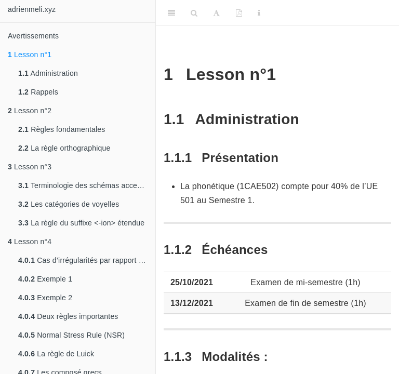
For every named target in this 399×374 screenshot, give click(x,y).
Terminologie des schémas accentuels (86, 185)
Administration (48, 73)
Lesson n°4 (29, 241)
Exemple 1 (45, 279)
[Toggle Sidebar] (171, 13)
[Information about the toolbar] (259, 13)
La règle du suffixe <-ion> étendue (81, 223)
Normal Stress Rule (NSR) (71, 335)
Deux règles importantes (68, 316)
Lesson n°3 (29, 167)
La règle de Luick (56, 354)
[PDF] (239, 13)
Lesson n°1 (29, 54)
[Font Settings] (216, 13)
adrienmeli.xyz (32, 9)
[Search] (194, 13)
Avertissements (33, 36)
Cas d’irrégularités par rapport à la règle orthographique (86, 260)
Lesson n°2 (29, 110)
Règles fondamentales (61, 129)
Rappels (38, 92)
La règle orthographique (64, 148)
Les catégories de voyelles (68, 204)
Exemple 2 (45, 297)
